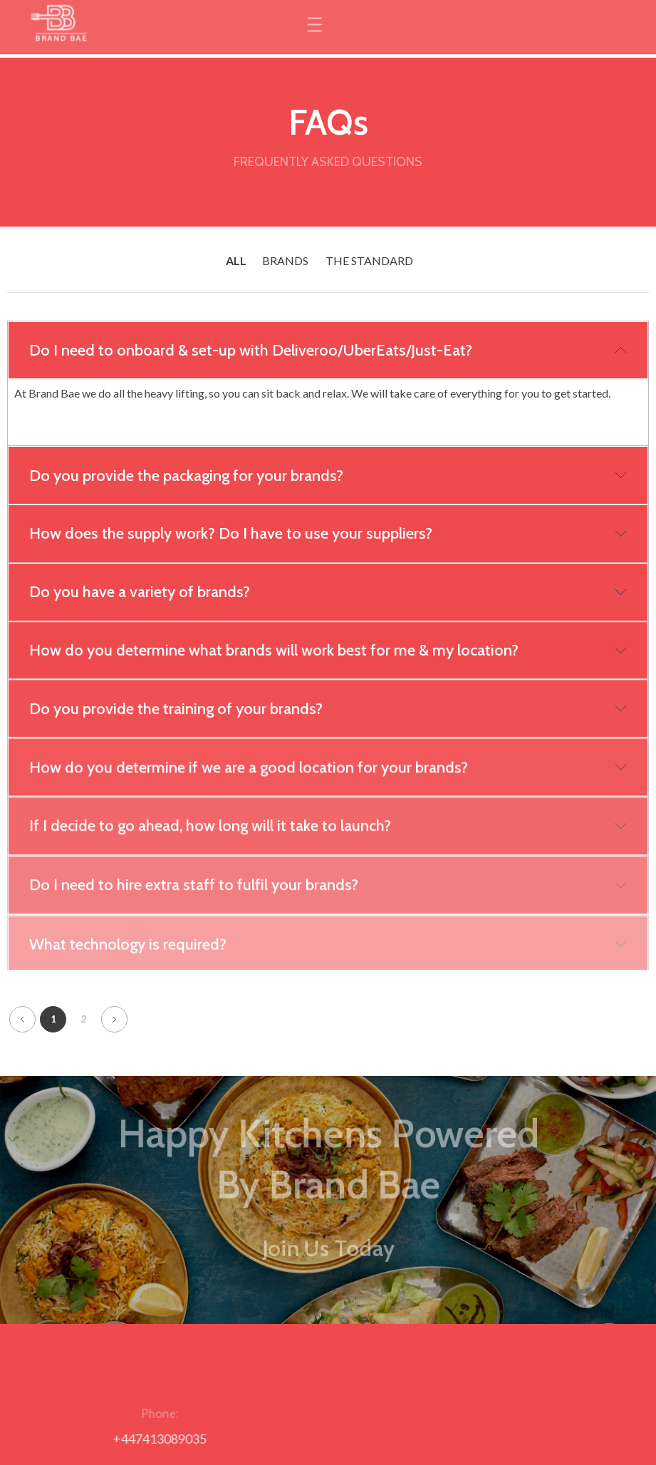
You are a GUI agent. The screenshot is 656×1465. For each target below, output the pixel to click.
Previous (22, 1013)
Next (114, 1013)
